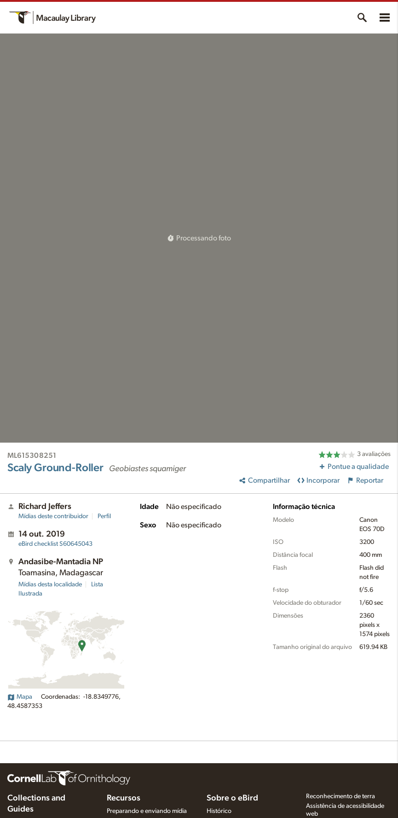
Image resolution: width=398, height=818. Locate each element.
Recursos (123, 798)
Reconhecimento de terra (340, 796)
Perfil (104, 516)
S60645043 (55, 544)
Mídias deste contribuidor (53, 516)
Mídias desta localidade (50, 584)
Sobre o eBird (232, 798)
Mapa (19, 697)
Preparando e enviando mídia (147, 811)
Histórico (219, 811)
